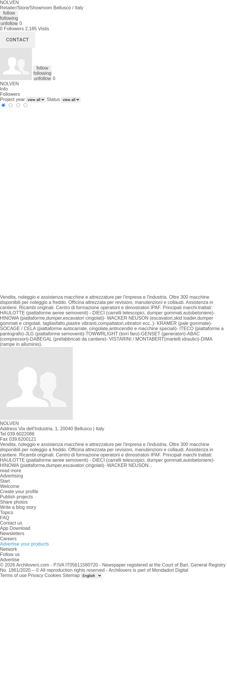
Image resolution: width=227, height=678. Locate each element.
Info (4, 88)
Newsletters (12, 533)
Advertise (9, 559)
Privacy (35, 575)
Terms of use (13, 575)
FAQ (4, 517)
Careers (8, 538)
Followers (10, 94)
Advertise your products (24, 543)
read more (10, 470)
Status (53, 99)
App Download (15, 528)
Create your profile (19, 491)
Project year (12, 99)
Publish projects (16, 496)
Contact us (11, 523)
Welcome (9, 486)
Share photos (14, 502)
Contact (17, 40)
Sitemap (71, 575)
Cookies (53, 575)
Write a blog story (18, 507)
